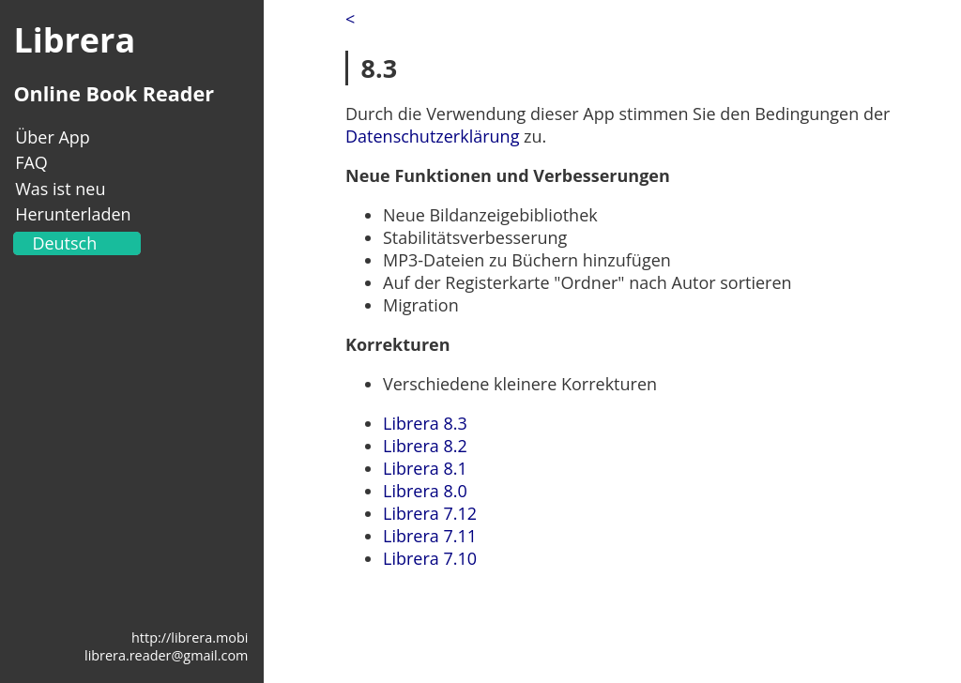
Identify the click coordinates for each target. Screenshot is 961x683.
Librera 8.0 (425, 490)
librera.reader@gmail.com (166, 655)
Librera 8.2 (425, 445)
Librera (74, 40)
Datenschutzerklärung (432, 136)
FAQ (31, 162)
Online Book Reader (113, 93)
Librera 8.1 (425, 468)
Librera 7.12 (430, 513)
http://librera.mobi (189, 637)
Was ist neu (60, 188)
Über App (52, 137)
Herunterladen (72, 214)
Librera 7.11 (430, 535)
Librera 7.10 (430, 558)
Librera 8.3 (425, 423)
